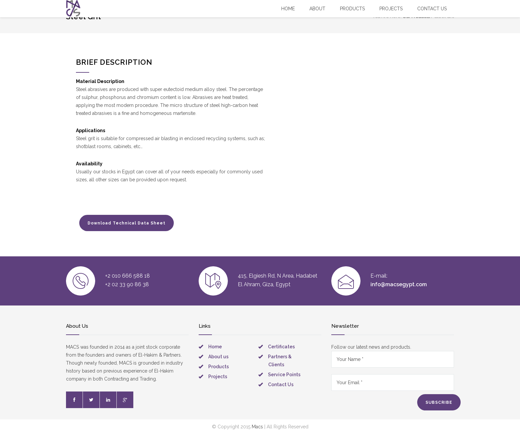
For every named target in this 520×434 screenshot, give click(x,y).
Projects (391, 8)
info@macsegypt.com (398, 284)
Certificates (281, 346)
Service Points (284, 374)
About (317, 8)
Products (352, 8)
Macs (257, 426)
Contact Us (280, 384)
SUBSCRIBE (438, 402)
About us (218, 356)
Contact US (432, 8)
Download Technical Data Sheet (126, 223)
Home (288, 8)
